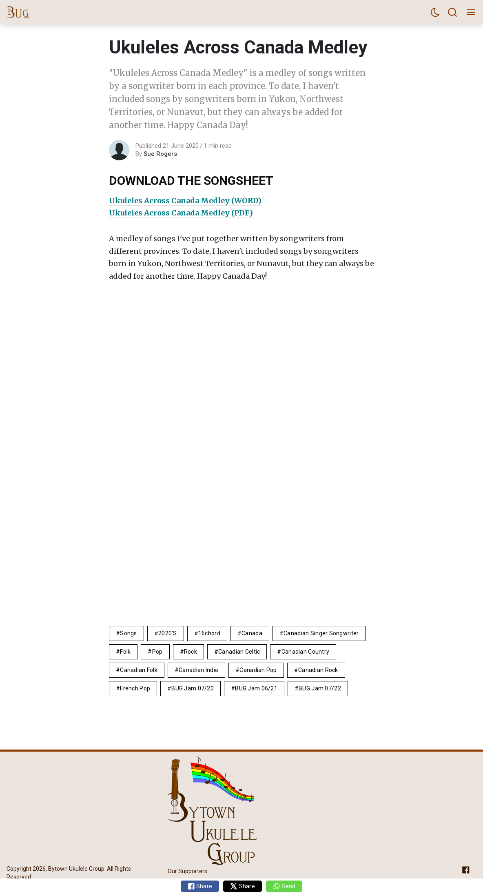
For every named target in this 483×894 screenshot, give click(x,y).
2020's (167, 633)
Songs (128, 633)
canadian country (305, 651)
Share (200, 886)
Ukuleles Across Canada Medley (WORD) (185, 200)
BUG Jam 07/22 (320, 688)
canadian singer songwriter (321, 633)
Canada (252, 633)
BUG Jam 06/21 (256, 688)
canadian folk (138, 670)
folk (125, 651)
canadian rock (318, 670)
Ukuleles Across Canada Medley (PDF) (181, 212)
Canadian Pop (258, 670)
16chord (209, 633)
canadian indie (198, 670)
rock (190, 651)
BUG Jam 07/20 (192, 688)
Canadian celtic (239, 651)
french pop (135, 688)
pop (157, 651)
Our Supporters (187, 870)
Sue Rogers (160, 154)
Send (284, 886)
